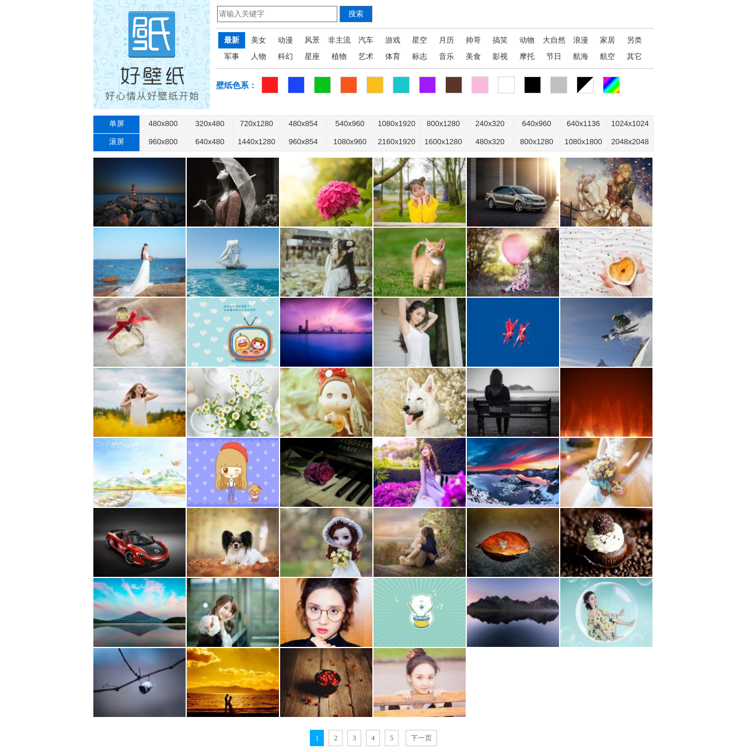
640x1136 (583, 123)
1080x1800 (583, 141)
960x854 (303, 141)
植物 (339, 56)
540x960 (350, 123)
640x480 (210, 141)
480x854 (303, 123)
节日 (553, 56)
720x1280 (256, 123)
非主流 (339, 40)
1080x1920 (396, 123)
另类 (634, 40)
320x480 (210, 123)
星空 (419, 40)
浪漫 (580, 40)
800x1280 (443, 123)
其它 (634, 56)
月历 (446, 40)
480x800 (163, 123)
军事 (231, 56)
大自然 (554, 40)
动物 (527, 40)
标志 (419, 56)
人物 (258, 56)
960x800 (163, 141)
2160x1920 (396, 141)
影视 (500, 56)
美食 (473, 56)
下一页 (421, 738)
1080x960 (349, 141)
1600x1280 (443, 141)
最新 (231, 40)
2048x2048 (629, 141)
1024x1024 (629, 123)
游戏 (392, 40)
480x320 (490, 141)
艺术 (366, 56)
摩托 (527, 56)
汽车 (366, 40)
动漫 (285, 40)
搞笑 (500, 40)
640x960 (536, 123)
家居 (607, 40)
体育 (392, 56)
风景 (312, 40)
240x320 (490, 123)
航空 (607, 56)
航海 (580, 56)
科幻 (285, 56)
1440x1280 (256, 141)
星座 (312, 56)
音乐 (446, 56)
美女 (258, 40)
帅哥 (473, 40)
